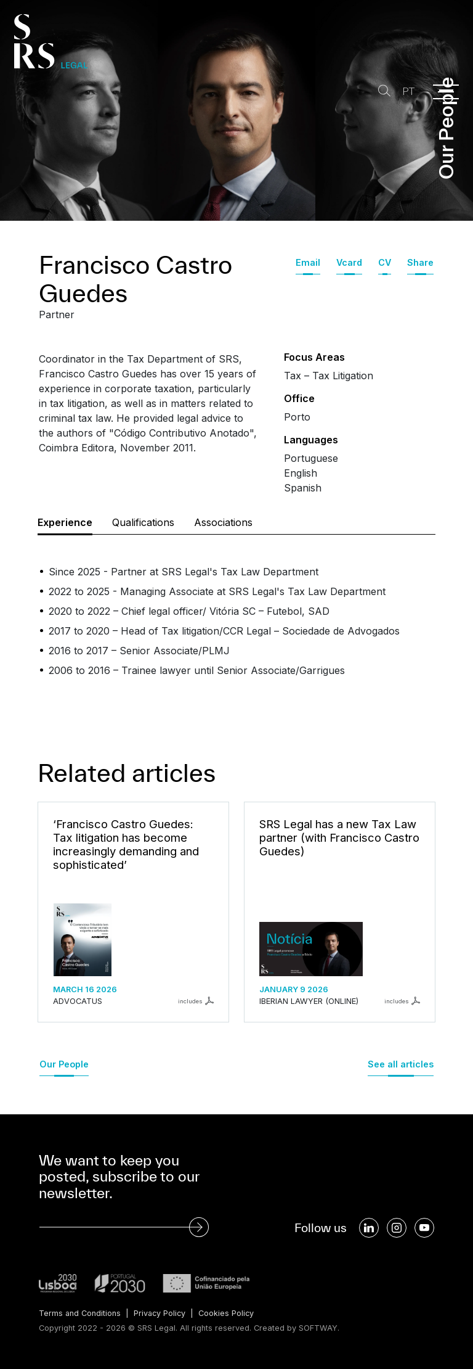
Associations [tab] (223, 522)
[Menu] (446, 92)
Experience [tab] (65, 522)
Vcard (349, 262)
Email (308, 262)
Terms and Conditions (80, 1313)
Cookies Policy (229, 1313)
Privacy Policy (161, 1313)
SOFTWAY (318, 1328)
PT (408, 91)
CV (384, 262)
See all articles (401, 1064)
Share (420, 262)
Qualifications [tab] (143, 522)
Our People (64, 1064)
